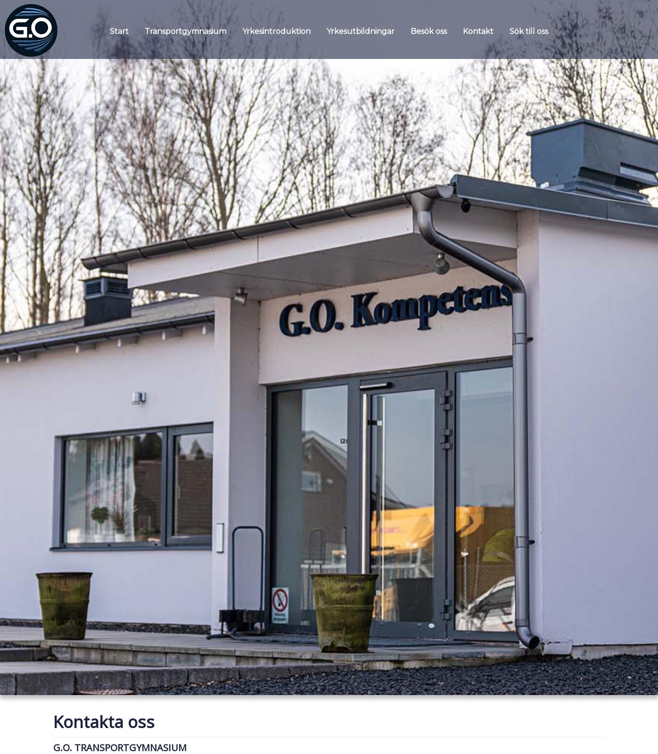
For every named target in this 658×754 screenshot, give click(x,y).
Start (119, 31)
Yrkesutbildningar (361, 31)
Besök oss (429, 31)
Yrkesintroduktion (276, 31)
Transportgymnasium (185, 31)
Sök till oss (529, 31)
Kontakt (478, 31)
